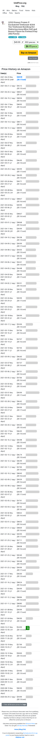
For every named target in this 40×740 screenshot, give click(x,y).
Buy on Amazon (28, 53)
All (3, 11)
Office (5, 13)
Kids (33, 11)
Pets (11, 13)
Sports (17, 13)
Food (21, 11)
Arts (8, 11)
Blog (17, 6)
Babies (14, 11)
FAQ (22, 6)
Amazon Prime (30, 723)
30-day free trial (22, 725)
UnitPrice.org (20, 3)
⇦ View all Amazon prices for (14, 704)
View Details (33, 58)
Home (27, 11)
